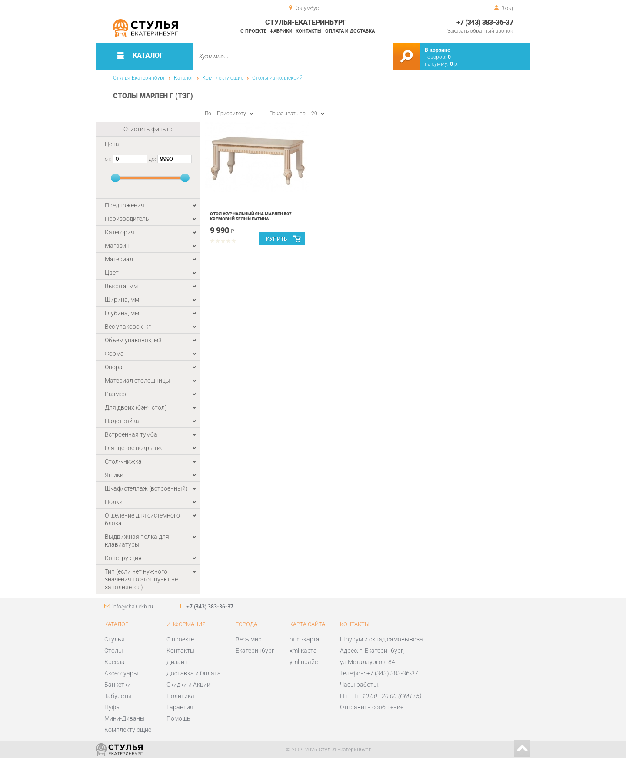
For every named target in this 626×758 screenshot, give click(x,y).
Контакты (309, 31)
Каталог (183, 78)
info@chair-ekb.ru (132, 607)
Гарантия (179, 707)
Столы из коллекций (277, 78)
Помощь (178, 718)
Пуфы (112, 707)
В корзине (437, 50)
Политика (180, 695)
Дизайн (177, 661)
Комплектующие (222, 78)
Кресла (114, 661)
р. (454, 64)
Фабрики (281, 31)
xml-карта (303, 650)
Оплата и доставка (350, 31)
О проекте (253, 31)
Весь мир (249, 639)
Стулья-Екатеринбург (139, 78)
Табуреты (118, 695)
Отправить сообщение (371, 707)
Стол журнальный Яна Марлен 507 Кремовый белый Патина (251, 216)
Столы (113, 650)
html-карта (305, 639)
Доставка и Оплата (193, 673)
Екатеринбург (255, 650)
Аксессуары (121, 673)
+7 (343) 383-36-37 (484, 22)
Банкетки (117, 684)
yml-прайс (304, 661)
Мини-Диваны (124, 718)
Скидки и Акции (188, 684)
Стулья (114, 639)
